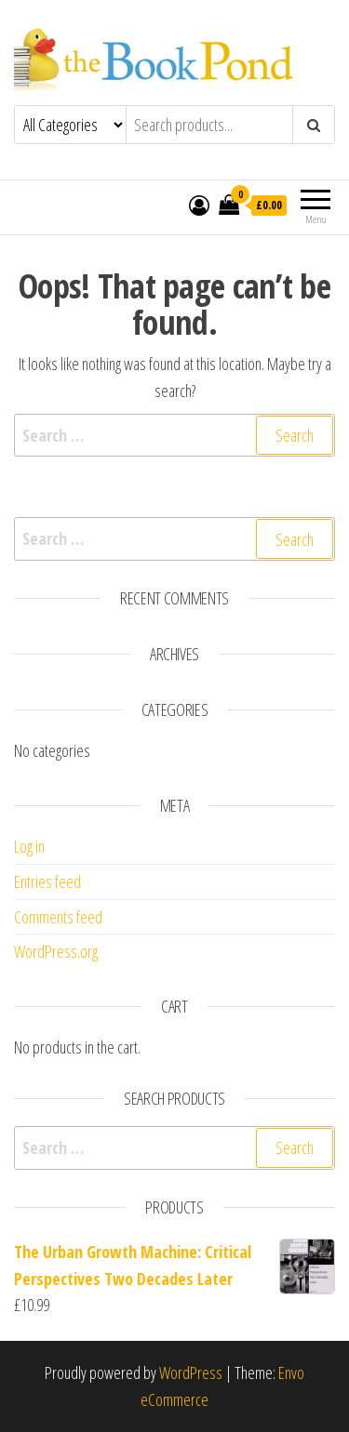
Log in (29, 846)
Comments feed (58, 917)
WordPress (190, 1372)
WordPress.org (56, 951)
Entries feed (47, 881)
